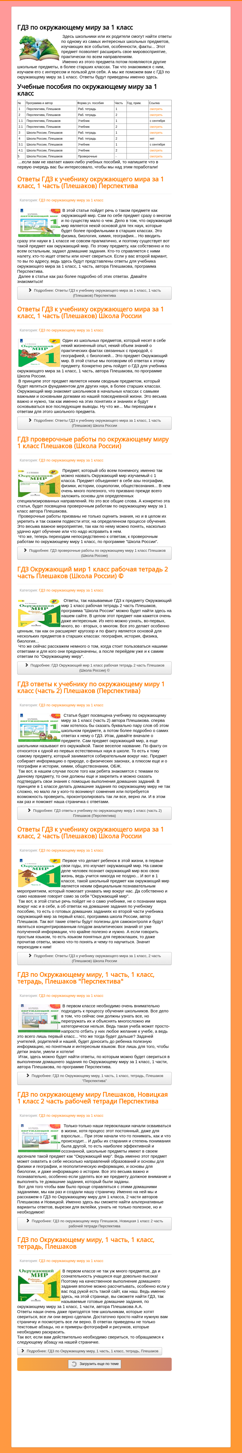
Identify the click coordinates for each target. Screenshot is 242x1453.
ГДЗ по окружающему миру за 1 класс (71, 200)
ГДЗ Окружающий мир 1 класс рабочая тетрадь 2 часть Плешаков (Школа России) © (92, 572)
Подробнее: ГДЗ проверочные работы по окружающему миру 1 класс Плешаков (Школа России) (94, 553)
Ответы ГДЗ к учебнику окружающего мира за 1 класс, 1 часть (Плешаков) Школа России (90, 312)
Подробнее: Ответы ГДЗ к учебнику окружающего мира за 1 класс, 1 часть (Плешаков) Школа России (94, 423)
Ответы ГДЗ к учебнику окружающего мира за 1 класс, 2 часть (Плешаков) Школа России (90, 832)
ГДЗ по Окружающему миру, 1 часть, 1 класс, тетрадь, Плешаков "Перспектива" (85, 977)
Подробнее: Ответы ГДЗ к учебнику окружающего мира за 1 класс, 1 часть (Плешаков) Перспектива (94, 293)
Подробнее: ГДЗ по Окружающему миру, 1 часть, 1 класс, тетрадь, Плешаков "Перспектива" (94, 1078)
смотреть (156, 109)
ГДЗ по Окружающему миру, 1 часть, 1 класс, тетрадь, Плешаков (85, 1242)
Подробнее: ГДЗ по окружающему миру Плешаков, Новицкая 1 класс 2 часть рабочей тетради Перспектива (94, 1223)
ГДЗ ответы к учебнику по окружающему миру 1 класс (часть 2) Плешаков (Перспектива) (91, 687)
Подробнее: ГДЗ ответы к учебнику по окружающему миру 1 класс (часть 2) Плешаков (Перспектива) (94, 813)
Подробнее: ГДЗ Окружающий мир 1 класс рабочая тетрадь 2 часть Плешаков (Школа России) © (94, 667)
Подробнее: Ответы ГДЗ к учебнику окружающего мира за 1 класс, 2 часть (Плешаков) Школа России (94, 958)
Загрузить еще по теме (95, 1364)
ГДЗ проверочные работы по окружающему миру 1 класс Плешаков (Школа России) (93, 442)
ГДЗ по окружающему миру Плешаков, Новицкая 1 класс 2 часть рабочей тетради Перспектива (92, 1097)
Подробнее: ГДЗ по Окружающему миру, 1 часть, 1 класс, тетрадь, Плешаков (89, 1351)
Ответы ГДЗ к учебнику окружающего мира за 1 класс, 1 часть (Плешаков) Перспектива (90, 182)
